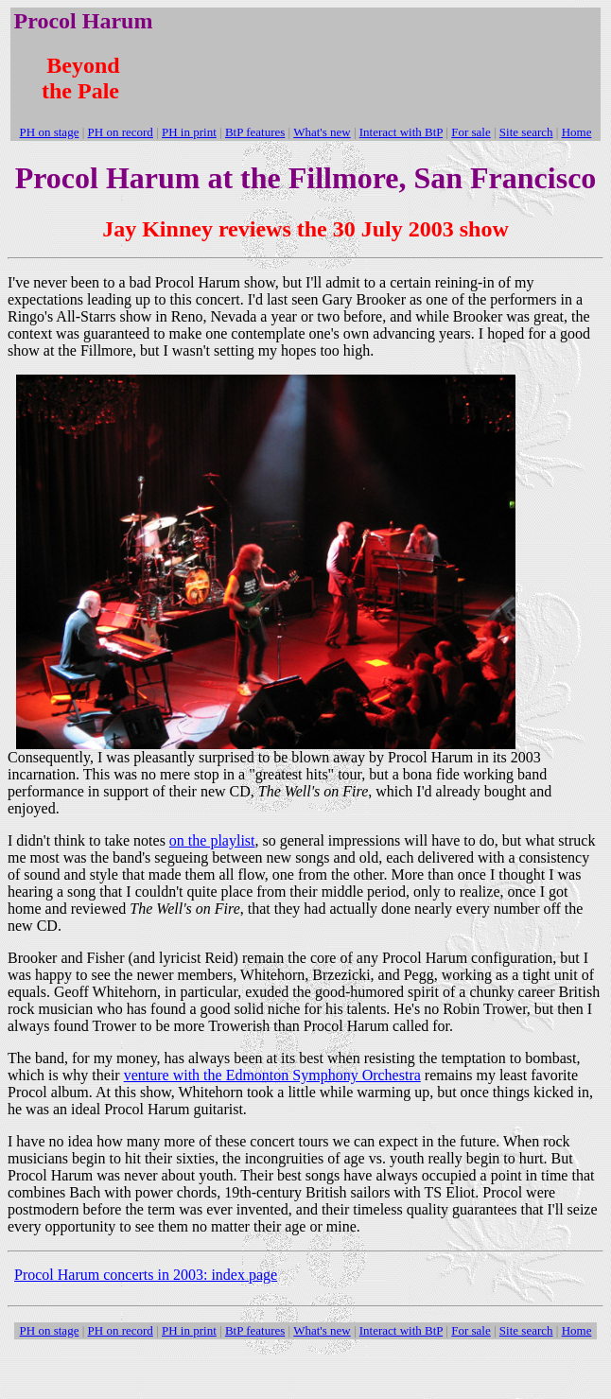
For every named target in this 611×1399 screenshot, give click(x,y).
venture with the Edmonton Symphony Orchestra (272, 1075)
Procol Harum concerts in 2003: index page (145, 1275)
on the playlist (212, 840)
